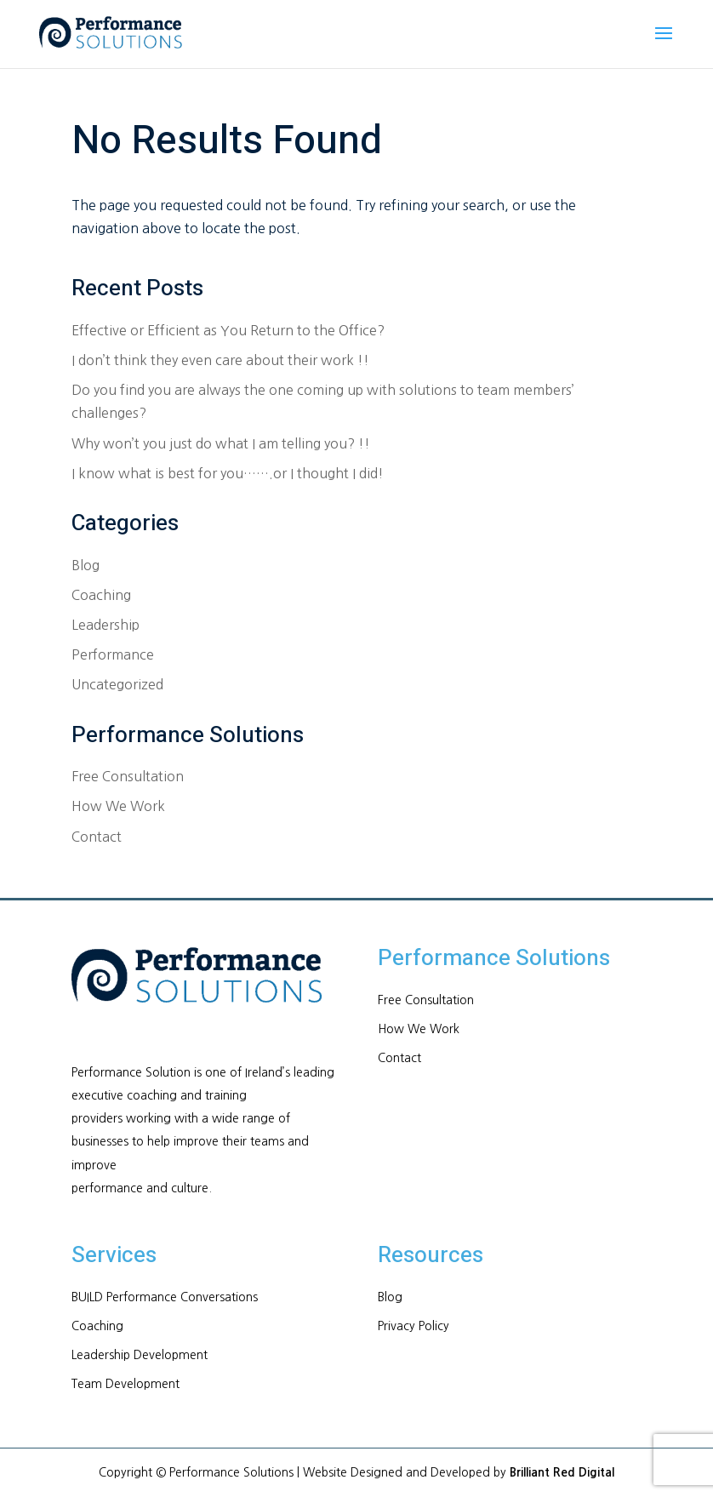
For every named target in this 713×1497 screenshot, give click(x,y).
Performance (112, 654)
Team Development (125, 1384)
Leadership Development (139, 1355)
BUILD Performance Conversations (164, 1297)
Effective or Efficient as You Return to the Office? (228, 330)
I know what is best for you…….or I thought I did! (227, 473)
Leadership (105, 624)
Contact (96, 836)
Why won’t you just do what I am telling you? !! (220, 443)
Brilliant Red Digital (562, 1472)
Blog (85, 565)
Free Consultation (127, 776)
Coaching (101, 595)
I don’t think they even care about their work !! (220, 360)
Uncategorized (117, 684)
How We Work (118, 806)
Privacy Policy (413, 1326)
